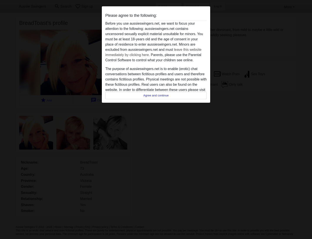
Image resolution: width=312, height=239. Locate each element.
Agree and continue (156, 95)
